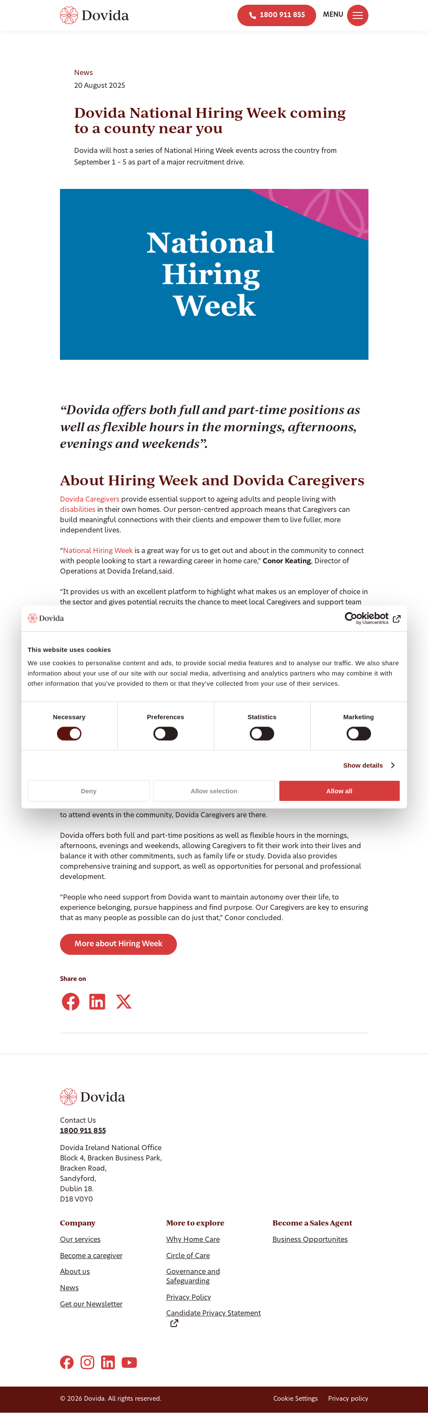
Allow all (339, 791)
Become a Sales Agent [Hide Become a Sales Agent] (312, 1223)
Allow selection (214, 791)
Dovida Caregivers (90, 499)
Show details (363, 764)
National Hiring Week (99, 551)
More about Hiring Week (118, 944)
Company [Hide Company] (78, 1223)
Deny (89, 791)
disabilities (78, 510)
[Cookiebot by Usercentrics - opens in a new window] (363, 618)
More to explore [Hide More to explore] (195, 1223)
